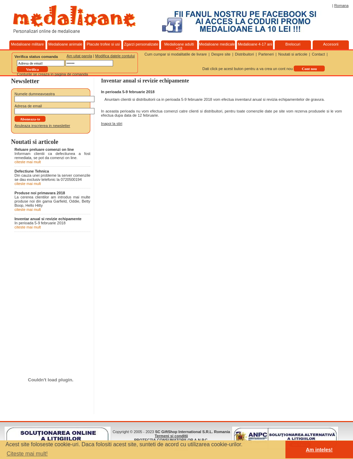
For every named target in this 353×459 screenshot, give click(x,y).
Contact (318, 54)
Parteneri (266, 54)
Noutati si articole (292, 54)
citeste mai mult (27, 162)
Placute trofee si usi (103, 44)
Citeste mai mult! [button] (27, 454)
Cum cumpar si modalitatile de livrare (175, 54)
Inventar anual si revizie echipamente (47, 219)
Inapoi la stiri (111, 123)
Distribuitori (244, 54)
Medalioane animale (65, 44)
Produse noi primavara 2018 (39, 193)
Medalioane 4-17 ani (255, 44)
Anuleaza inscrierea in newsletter (42, 126)
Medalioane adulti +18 (179, 46)
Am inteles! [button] (319, 449)
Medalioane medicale (217, 44)
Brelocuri (292, 44)
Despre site (221, 54)
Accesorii (331, 44)
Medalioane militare (27, 44)
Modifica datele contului (115, 56)
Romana (341, 5)
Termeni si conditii (171, 436)
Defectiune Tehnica (31, 171)
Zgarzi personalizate (141, 44)
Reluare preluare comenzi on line (44, 149)
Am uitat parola (79, 56)
